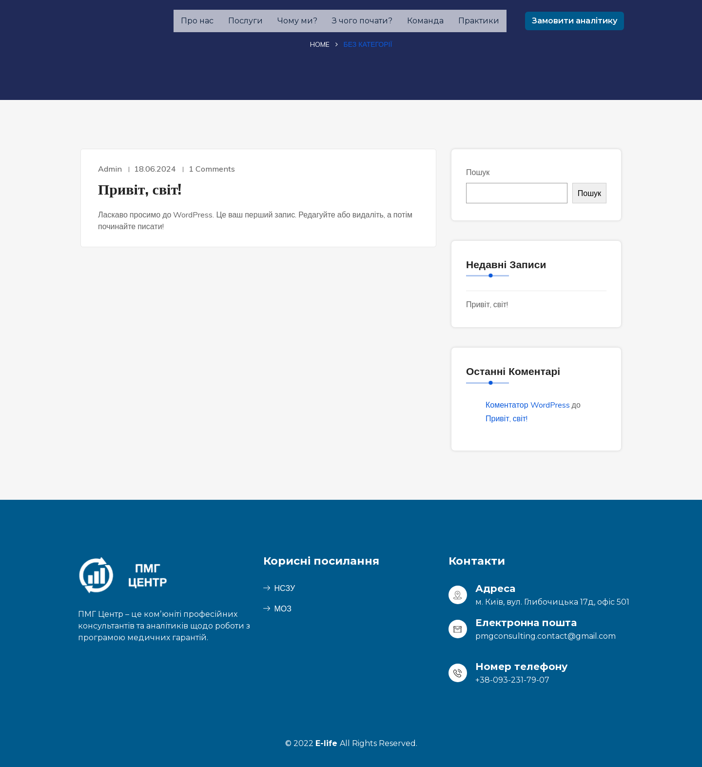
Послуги (245, 20)
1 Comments (214, 169)
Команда (425, 20)
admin (110, 169)
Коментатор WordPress (528, 405)
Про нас (197, 20)
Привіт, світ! (139, 189)
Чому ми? (297, 20)
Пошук (477, 172)
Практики (478, 20)
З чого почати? (362, 20)
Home (320, 44)
